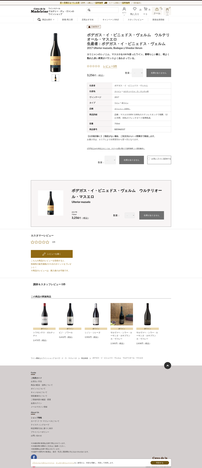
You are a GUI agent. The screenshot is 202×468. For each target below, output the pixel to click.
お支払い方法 (36, 379)
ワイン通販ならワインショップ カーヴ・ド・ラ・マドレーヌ (40, 11)
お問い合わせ (36, 427)
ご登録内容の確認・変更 (41, 394)
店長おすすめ (88, 19)
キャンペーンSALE (111, 19)
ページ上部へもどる (167, 363)
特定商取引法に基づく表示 (42, 420)
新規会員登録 (158, 19)
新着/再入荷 (67, 19)
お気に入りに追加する (153, 159)
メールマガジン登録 (39, 400)
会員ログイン (36, 397)
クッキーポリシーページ (65, 463)
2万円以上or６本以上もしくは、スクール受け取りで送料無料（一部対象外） (121, 147)
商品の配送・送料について (42, 382)
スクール (157, 13)
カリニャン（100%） (123, 108)
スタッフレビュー (136, 19)
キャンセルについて (39, 388)
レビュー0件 (110, 66)
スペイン (118, 91)
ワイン (117, 102)
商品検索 (84, 356)
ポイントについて (38, 385)
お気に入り (138, 13)
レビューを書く (54, 253)
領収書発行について (39, 391)
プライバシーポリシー (40, 424)
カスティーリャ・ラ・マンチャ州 (139, 91)
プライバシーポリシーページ (43, 463)
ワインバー (167, 13)
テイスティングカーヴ (40, 417)
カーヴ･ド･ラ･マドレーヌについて (45, 414)
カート (147, 13)
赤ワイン (126, 102)
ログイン (129, 13)
